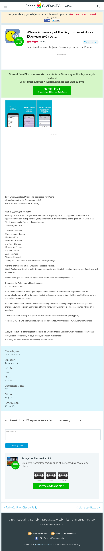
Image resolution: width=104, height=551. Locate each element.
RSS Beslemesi (40, 533)
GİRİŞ (12, 519)
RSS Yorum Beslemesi (66, 533)
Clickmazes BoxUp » (88, 507)
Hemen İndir (52, 90)
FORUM (91, 519)
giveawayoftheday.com (43, 545)
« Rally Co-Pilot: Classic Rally (20, 507)
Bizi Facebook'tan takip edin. (52, 538)
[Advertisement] (63, 62)
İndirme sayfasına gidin (51, 486)
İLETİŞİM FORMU (75, 519)
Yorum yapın (90, 42)
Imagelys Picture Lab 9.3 (36, 458)
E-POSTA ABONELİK (52, 519)
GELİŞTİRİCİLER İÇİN (28, 519)
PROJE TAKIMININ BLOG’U (52, 524)
